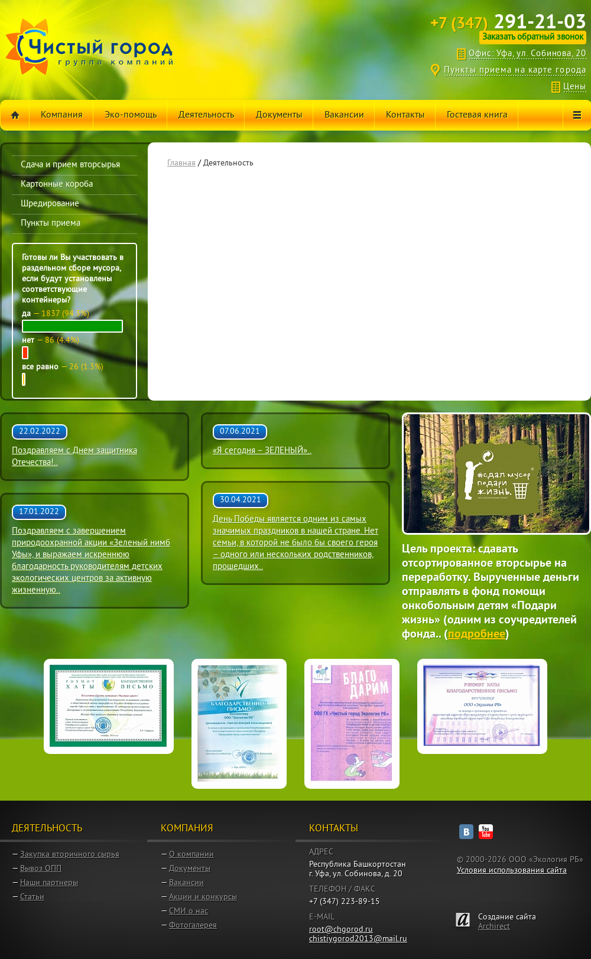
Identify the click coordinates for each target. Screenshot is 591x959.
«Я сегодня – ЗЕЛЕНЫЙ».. (262, 451)
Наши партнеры (49, 883)
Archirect (494, 927)
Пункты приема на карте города (515, 70)
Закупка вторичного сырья (69, 855)
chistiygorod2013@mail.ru (358, 939)
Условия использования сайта (512, 871)
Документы (189, 869)
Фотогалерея (193, 926)
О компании (191, 855)
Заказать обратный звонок (532, 37)
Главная (181, 163)
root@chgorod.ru (341, 930)
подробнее (476, 634)
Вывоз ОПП (40, 869)
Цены (574, 87)
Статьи (32, 897)
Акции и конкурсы (203, 897)
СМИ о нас (188, 911)
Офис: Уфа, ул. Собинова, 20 (527, 54)
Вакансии (186, 883)
